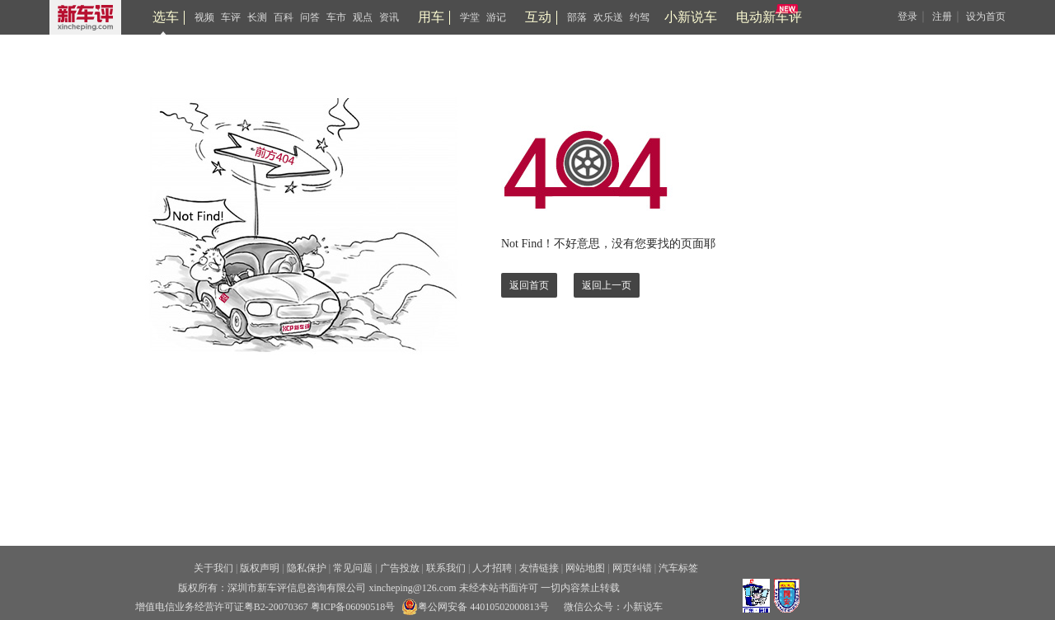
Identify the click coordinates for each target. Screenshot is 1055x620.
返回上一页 (606, 285)
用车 (431, 17)
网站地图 (585, 568)
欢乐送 (608, 17)
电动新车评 (769, 17)
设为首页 (986, 16)
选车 (165, 17)
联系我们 (446, 568)
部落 (577, 17)
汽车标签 (678, 568)
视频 (204, 17)
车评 (231, 17)
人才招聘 (492, 568)
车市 (336, 17)
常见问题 (353, 568)
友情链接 (539, 568)
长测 (257, 17)
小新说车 (690, 17)
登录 (907, 16)
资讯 (389, 17)
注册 (942, 16)
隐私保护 (306, 568)
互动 (538, 17)
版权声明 (259, 568)
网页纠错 (632, 568)
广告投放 (400, 568)
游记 (496, 17)
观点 (363, 17)
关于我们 (213, 568)
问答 (310, 17)
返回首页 (529, 285)
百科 (283, 17)
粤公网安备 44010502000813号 (475, 607)
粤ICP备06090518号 (353, 607)
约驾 (639, 17)
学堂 (470, 17)
